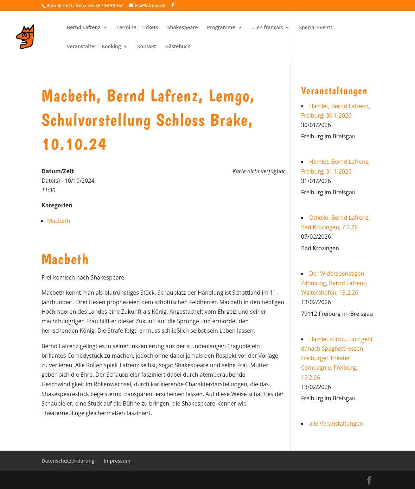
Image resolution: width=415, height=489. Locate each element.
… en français (267, 28)
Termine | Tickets (137, 28)
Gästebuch (178, 47)
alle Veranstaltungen (336, 423)
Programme (221, 28)
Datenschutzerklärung (68, 460)
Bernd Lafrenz (83, 28)
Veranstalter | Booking (94, 47)
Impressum (117, 460)
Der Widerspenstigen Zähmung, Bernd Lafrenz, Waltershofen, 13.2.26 (334, 283)
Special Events (316, 28)
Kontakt (146, 47)
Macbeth (58, 221)
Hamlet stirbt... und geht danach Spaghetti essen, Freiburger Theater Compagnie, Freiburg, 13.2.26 (337, 358)
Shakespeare (182, 28)
